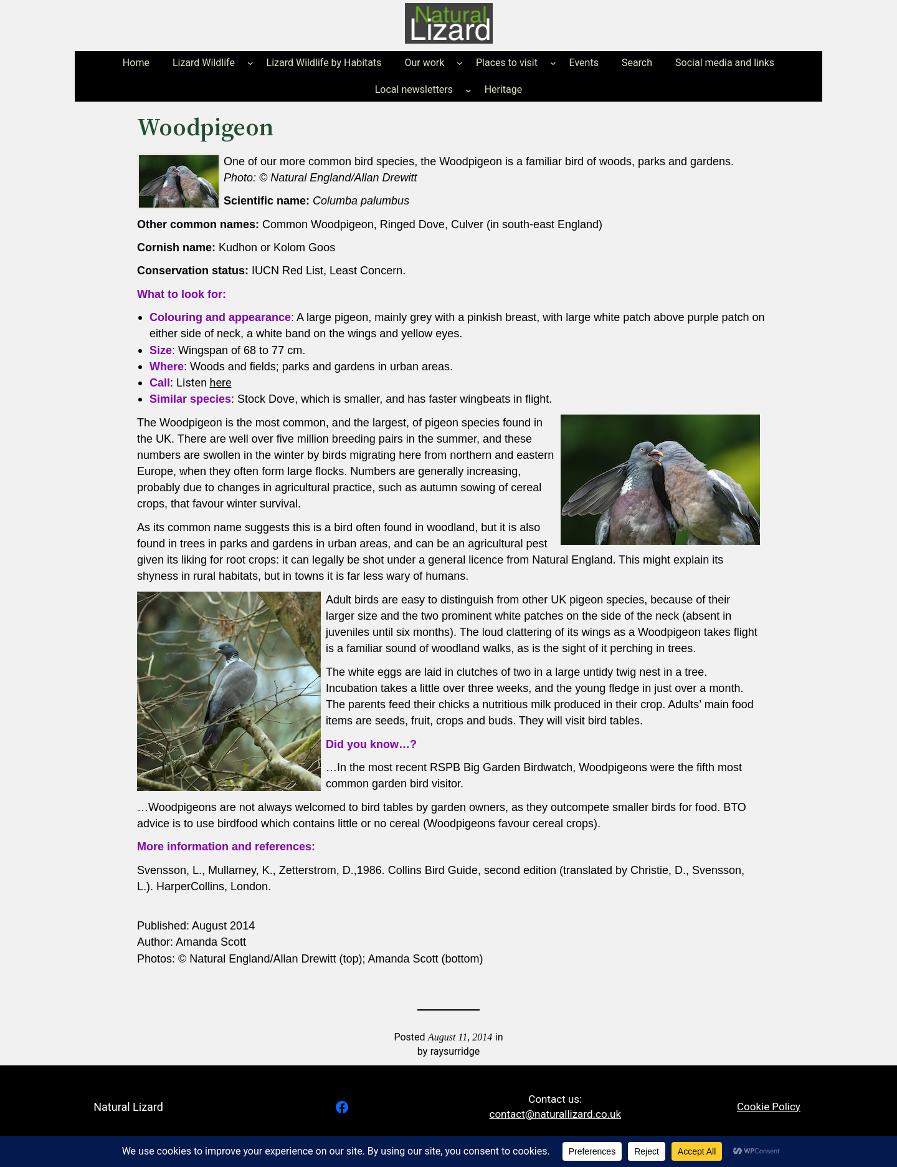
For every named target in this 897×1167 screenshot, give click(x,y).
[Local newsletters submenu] (468, 90)
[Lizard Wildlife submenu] (250, 63)
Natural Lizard (128, 1106)
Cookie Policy (768, 1106)
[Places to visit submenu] (553, 63)
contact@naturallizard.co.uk (556, 1114)
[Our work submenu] (460, 63)
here (221, 382)
